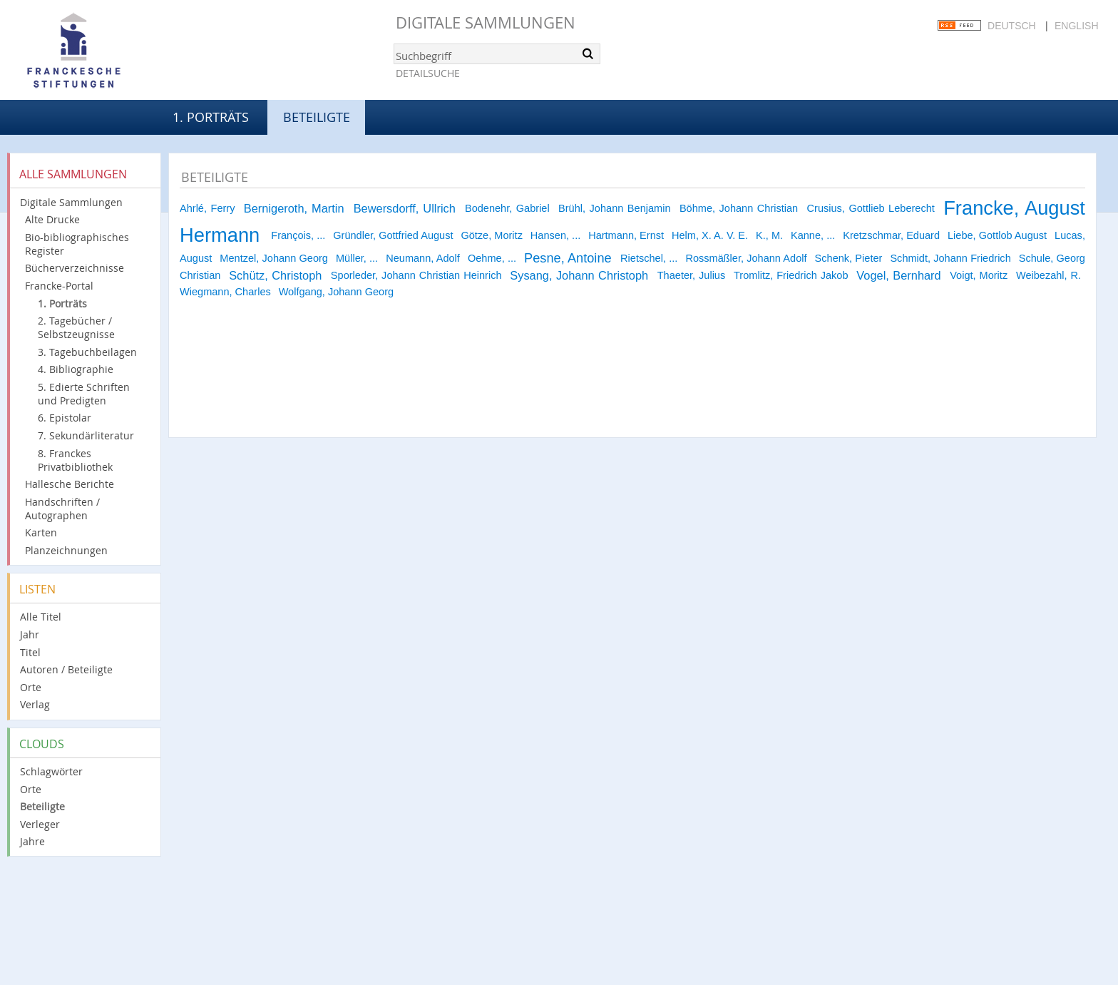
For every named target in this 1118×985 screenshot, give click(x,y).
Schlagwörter (51, 771)
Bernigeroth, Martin (294, 208)
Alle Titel (40, 616)
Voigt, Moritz (978, 275)
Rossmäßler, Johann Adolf (745, 258)
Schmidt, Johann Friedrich (950, 258)
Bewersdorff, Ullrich (405, 208)
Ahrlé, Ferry (207, 208)
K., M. (769, 235)
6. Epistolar (64, 417)
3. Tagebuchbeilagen (87, 352)
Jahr (29, 634)
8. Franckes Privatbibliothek (75, 460)
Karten (41, 532)
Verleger (40, 824)
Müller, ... (357, 258)
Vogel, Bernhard (898, 275)
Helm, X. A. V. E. (710, 235)
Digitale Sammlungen (485, 22)
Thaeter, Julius (691, 275)
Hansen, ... (555, 235)
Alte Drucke (52, 219)
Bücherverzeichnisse (74, 268)
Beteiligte (42, 806)
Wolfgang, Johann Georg (336, 291)
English (1076, 25)
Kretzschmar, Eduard (891, 235)
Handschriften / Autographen (62, 508)
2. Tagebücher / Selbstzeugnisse (76, 327)
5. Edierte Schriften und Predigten (84, 393)
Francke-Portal (59, 285)
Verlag (35, 704)
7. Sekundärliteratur (86, 435)
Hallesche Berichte (69, 484)
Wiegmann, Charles (225, 291)
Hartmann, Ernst (626, 235)
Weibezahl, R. (1048, 275)
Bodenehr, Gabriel (507, 208)
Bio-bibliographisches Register (77, 243)
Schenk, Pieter (849, 258)
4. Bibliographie (75, 369)
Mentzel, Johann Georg (274, 258)
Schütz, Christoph (275, 275)
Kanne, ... (813, 235)
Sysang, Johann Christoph (579, 275)
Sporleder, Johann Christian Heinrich (416, 275)
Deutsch (1012, 25)
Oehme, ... (492, 258)
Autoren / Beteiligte (66, 669)
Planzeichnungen (66, 550)
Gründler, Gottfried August (393, 235)
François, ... (298, 235)
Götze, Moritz (492, 235)
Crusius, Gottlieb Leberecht (871, 208)
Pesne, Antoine (568, 258)
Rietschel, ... (648, 258)
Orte (30, 687)
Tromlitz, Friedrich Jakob (791, 275)
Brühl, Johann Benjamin (614, 208)
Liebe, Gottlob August (997, 235)
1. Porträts (211, 117)
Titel (30, 652)
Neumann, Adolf (423, 258)
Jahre (32, 841)
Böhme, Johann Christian (738, 208)
